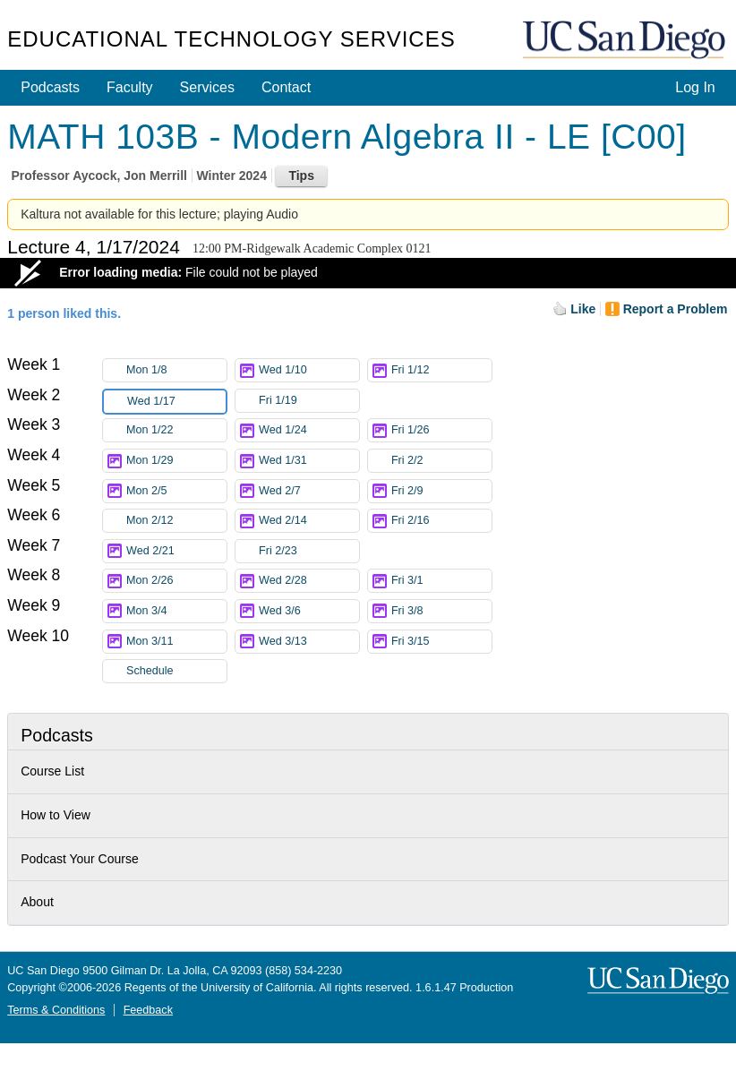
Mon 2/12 (176, 521)
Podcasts (50, 87)
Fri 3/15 (441, 641)
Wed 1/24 (309, 430)
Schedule (150, 670)
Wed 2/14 (309, 521)
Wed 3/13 (309, 641)
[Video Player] (368, 273)
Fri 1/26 (441, 430)
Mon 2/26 (176, 581)
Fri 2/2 (441, 461)
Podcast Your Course (80, 859)
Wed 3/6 (309, 611)
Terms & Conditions (56, 1010)
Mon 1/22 (176, 430)
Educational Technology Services (231, 39)
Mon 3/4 (176, 611)
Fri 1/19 (309, 401)
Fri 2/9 (441, 491)
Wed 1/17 (176, 401)
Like (582, 309)
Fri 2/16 (441, 521)
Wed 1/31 (309, 461)
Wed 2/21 (176, 551)
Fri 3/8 (441, 611)
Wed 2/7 (309, 491)
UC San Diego (626, 41)
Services (207, 87)
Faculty (130, 87)
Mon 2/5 (176, 491)
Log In (695, 87)
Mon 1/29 (176, 461)
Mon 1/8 (176, 370)
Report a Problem (675, 309)
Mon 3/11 (176, 641)
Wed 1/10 (309, 370)
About (37, 902)
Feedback (148, 1010)
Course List (52, 771)
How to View (55, 815)
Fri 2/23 (309, 551)
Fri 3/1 (441, 581)
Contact (286, 87)
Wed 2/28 (309, 581)
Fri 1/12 (441, 370)
